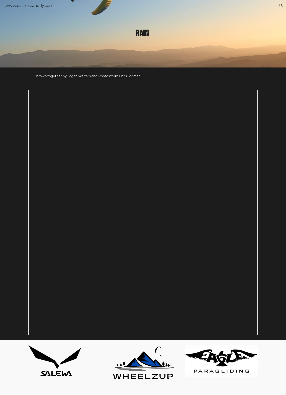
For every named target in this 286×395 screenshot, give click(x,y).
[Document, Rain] (143, 212)
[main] (143, 34)
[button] (281, 5)
